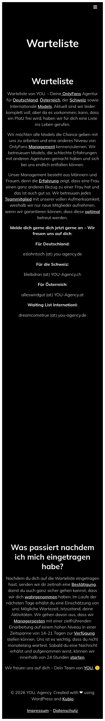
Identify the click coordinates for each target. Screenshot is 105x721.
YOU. (89, 667)
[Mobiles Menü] (95, 7)
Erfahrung (49, 180)
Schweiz (78, 100)
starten (77, 657)
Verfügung (84, 633)
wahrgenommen (41, 596)
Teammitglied (18, 199)
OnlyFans (71, 93)
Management (42, 146)
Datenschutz (65, 710)
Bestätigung (84, 584)
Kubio (68, 698)
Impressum (38, 710)
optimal (92, 211)
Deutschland (25, 100)
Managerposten (29, 620)
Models (45, 106)
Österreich (50, 100)
